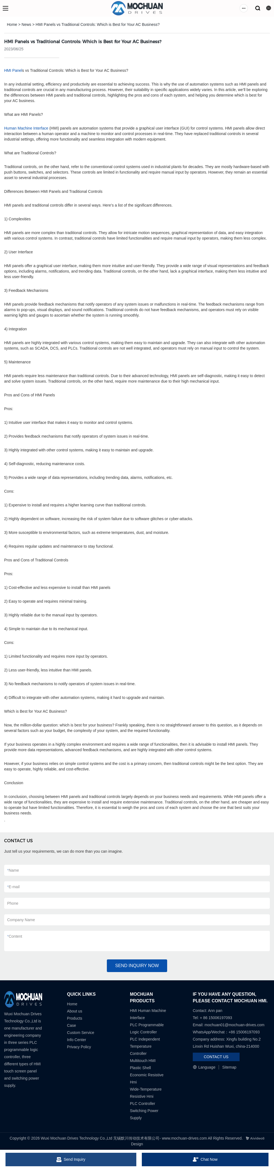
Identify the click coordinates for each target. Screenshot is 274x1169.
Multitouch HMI (143, 1060)
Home (12, 24)
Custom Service (80, 1032)
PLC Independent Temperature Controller (145, 1046)
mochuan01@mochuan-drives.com (234, 1025)
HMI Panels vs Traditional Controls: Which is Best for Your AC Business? (98, 24)
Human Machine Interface (26, 128)
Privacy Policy (79, 1047)
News (26, 24)
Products (74, 1018)
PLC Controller (142, 1103)
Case (71, 1025)
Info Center (76, 1040)
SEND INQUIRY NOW (137, 965)
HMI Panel (13, 70)
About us (74, 1011)
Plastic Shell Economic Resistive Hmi (147, 1075)
